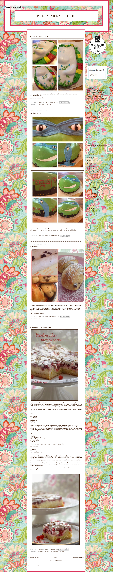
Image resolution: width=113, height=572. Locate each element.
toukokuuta (93, 193)
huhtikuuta (93, 196)
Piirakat (61, 551)
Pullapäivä (93, 187)
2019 (90, 155)
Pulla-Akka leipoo (56, 16)
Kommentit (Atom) (37, 566)
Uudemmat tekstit (33, 557)
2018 (90, 157)
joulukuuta (93, 171)
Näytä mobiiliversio (56, 560)
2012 (90, 208)
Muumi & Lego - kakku (96, 182)
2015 (90, 166)
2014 (90, 169)
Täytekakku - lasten (44, 104)
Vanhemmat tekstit (78, 557)
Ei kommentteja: (53, 102)
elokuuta (93, 180)
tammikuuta (94, 202)
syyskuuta (93, 177)
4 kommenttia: (53, 549)
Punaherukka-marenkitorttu (98, 190)
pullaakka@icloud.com (93, 117)
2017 (90, 160)
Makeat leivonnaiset (51, 551)
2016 (90, 163)
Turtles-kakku (94, 184)
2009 (90, 211)
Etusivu (56, 557)
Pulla (39, 318)
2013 (90, 205)
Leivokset (41, 551)
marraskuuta (94, 174)
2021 (90, 152)
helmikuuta (93, 199)
